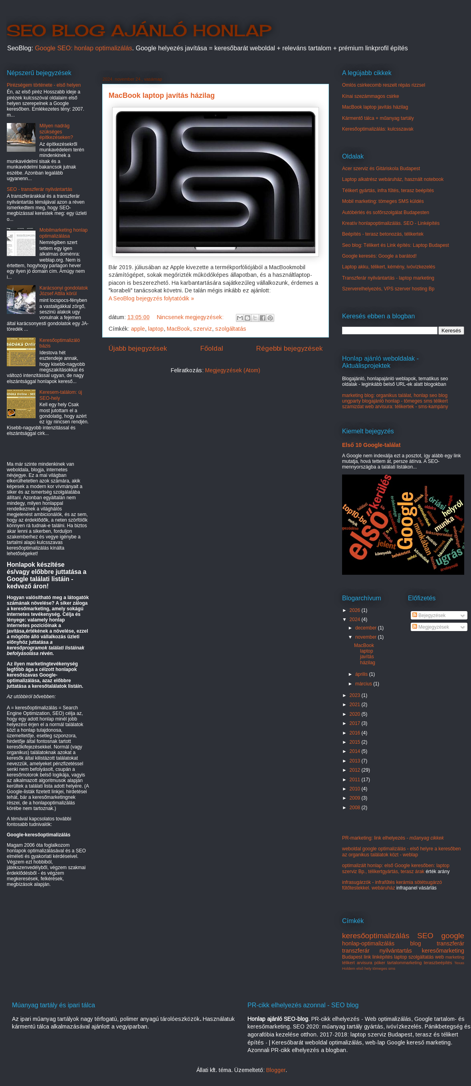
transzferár (450, 943)
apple (138, 329)
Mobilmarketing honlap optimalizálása (64, 232)
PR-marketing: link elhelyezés (393, 838)
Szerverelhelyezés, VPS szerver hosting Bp (388, 289)
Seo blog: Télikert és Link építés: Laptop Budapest (395, 245)
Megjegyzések (430, 627)
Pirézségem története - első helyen (44, 85)
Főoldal (211, 348)
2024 (356, 619)
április (362, 674)
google (452, 935)
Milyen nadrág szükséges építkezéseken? (56, 131)
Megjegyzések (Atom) (232, 370)
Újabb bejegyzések (138, 348)
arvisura (364, 962)
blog (415, 943)
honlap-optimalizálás (368, 943)
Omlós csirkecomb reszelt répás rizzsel (383, 85)
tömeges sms (383, 968)
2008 (356, 807)
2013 (356, 761)
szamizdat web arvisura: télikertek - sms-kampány (395, 406)
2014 (356, 751)
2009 (356, 798)
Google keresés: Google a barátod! (379, 256)
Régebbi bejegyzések (289, 348)
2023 (356, 695)
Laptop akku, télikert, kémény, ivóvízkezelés (388, 267)
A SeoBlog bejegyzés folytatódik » (151, 298)
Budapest (352, 957)
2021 (356, 704)
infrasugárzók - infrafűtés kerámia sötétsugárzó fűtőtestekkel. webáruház (392, 885)
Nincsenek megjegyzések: (191, 317)
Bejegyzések (428, 615)
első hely (364, 968)
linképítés (382, 957)
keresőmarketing (443, 950)
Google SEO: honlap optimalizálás (83, 48)
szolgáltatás (230, 329)
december (366, 628)
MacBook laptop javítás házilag (162, 95)
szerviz (202, 329)
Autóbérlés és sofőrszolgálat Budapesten (385, 212)
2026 (356, 610)
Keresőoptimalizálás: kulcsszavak (378, 129)
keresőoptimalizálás (376, 935)
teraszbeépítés (438, 962)
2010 (356, 789)
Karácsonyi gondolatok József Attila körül (64, 290)
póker (379, 962)
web (439, 957)
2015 (356, 742)
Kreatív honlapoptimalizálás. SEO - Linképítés (390, 223)
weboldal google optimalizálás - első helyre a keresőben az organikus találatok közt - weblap (401, 851)
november (366, 637)
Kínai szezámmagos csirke (370, 96)
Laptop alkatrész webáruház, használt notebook (392, 179)
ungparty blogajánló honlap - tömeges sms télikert (395, 401)
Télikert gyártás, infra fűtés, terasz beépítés (388, 190)
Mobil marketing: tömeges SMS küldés (383, 201)
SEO (425, 935)
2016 (356, 733)
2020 (356, 714)
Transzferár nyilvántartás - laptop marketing (388, 278)
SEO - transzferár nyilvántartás (39, 189)
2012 (356, 770)
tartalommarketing (404, 962)
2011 (356, 779)
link (367, 957)
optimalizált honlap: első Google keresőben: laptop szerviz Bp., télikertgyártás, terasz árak (395, 868)
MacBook (178, 329)
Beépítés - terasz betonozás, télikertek (383, 234)
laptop (156, 329)
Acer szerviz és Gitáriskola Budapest (381, 168)
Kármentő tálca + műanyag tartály (378, 118)
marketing (454, 957)
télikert (348, 962)
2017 (356, 723)
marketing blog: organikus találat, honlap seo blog (394, 395)
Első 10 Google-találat (371, 445)
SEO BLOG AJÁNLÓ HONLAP (138, 30)
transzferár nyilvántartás (377, 950)
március (364, 684)
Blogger (275, 1070)
